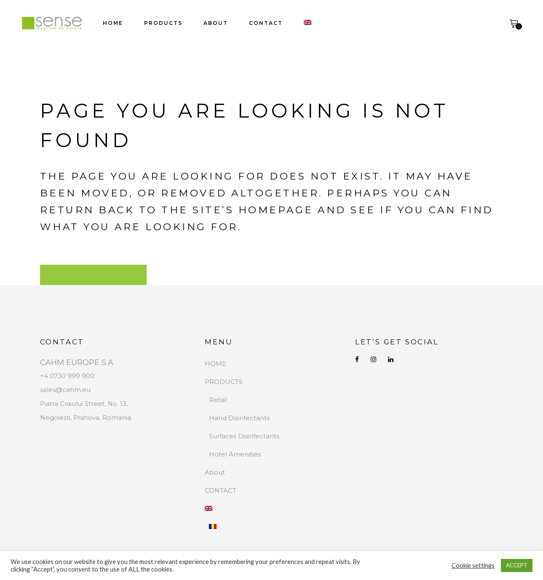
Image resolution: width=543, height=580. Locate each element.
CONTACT (220, 490)
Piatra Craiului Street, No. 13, (84, 404)
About (215, 472)
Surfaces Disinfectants (244, 436)
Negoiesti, (56, 418)
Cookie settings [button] (473, 565)
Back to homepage (93, 274)
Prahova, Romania (102, 418)
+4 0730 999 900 (67, 376)
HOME (215, 364)
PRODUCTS (224, 382)
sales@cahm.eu (65, 390)
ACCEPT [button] (516, 565)
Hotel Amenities (235, 454)
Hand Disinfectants (239, 418)
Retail (218, 400)
